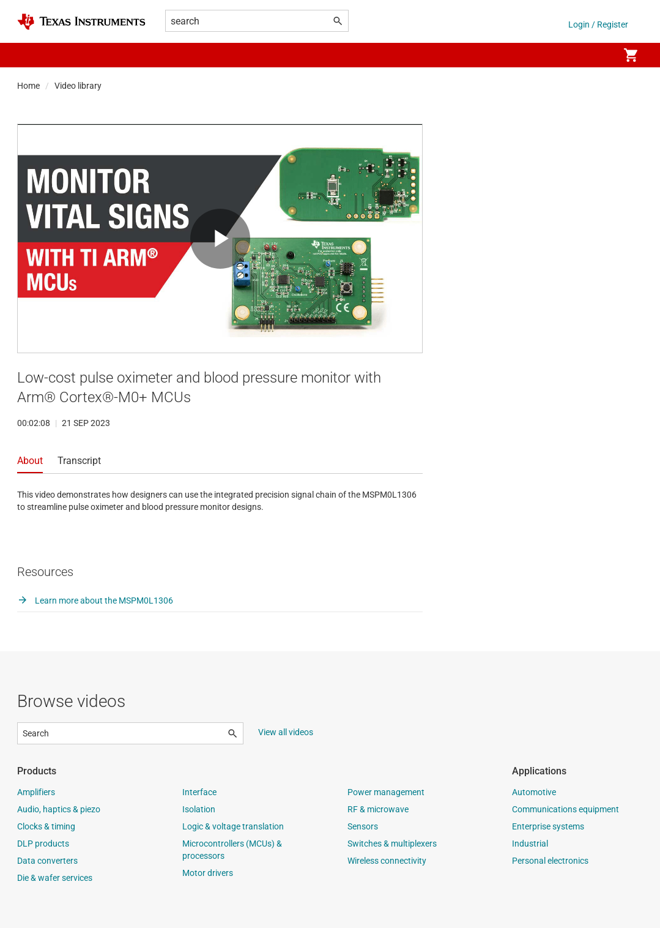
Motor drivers (207, 873)
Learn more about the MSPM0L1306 (95, 600)
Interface (199, 792)
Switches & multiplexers (392, 843)
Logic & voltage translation (233, 826)
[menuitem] (596, 55)
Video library (78, 86)
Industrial (530, 843)
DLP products (43, 843)
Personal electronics (550, 861)
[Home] (81, 21)
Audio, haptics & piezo (58, 809)
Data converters (47, 861)
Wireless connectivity (386, 861)
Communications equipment (565, 809)
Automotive (534, 792)
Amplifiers (36, 792)
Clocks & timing (46, 826)
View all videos (285, 732)
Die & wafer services (54, 878)
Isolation (198, 809)
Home (28, 86)
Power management (386, 792)
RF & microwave (378, 809)
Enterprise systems (548, 826)
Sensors (362, 826)
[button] (29, 55)
